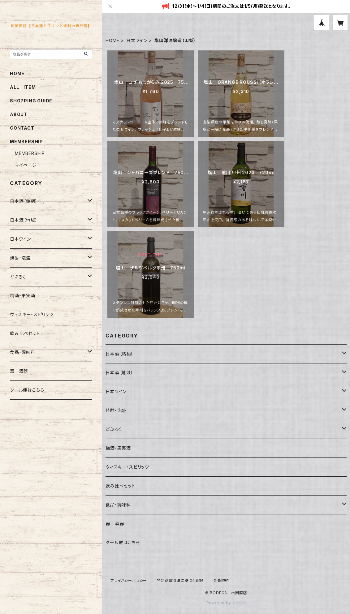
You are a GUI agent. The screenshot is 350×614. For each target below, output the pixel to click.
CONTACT (22, 128)
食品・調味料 (118, 504)
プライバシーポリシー (128, 580)
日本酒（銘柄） (119, 353)
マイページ (26, 165)
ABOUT (18, 114)
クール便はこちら (123, 542)
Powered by (226, 602)
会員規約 (221, 580)
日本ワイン (136, 40)
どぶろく (113, 429)
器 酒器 (115, 523)
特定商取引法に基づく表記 (180, 580)
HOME (112, 40)
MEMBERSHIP (30, 153)
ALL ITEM (23, 87)
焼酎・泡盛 (116, 410)
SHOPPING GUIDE (31, 100)
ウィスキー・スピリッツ (127, 467)
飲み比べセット (121, 485)
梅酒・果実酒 (118, 448)
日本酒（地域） (119, 372)
